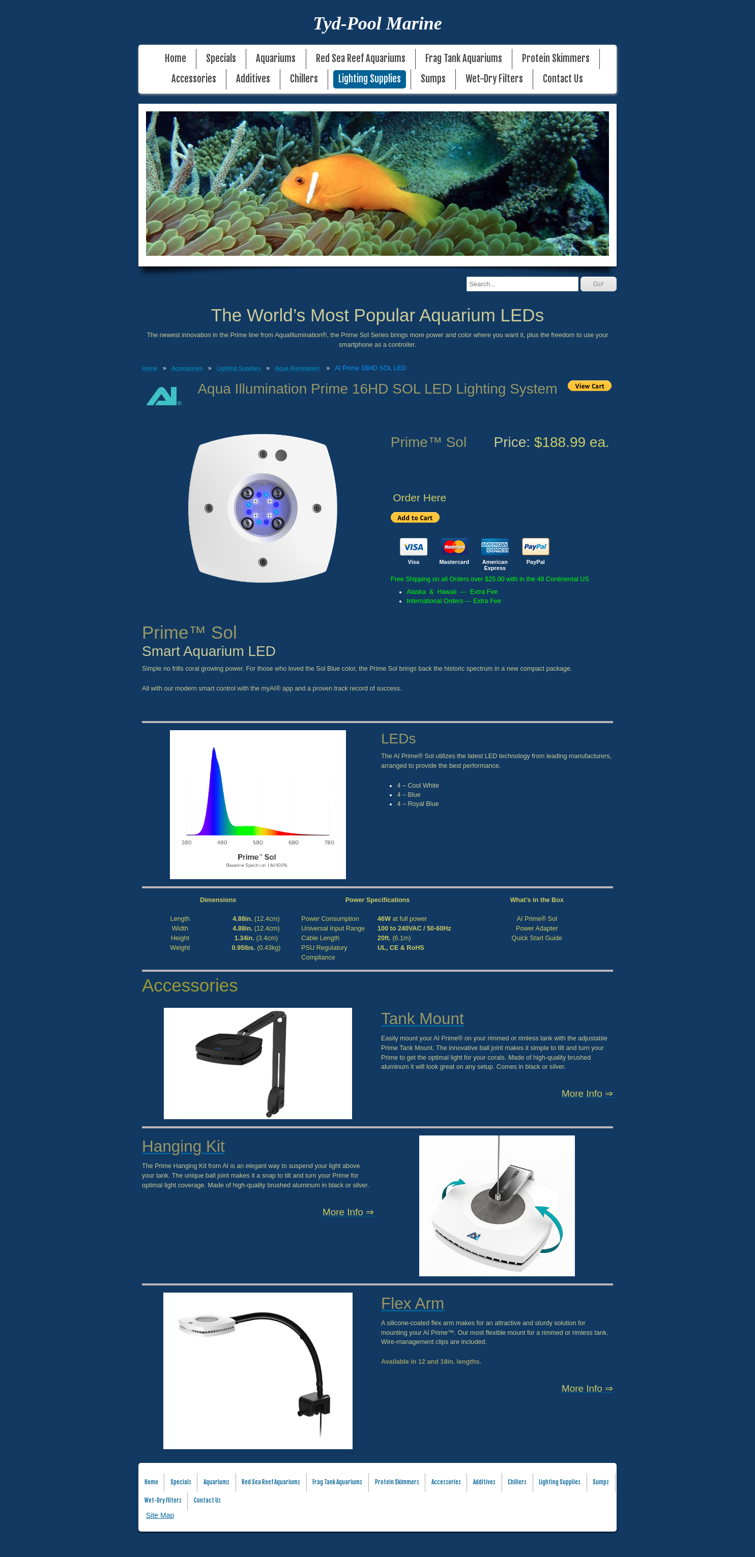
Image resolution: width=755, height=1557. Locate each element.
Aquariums (276, 59)
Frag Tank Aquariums (463, 59)
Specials (221, 59)
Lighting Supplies (369, 79)
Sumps (433, 79)
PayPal (536, 562)
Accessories (193, 79)
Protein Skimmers (556, 59)
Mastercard (454, 562)
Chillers (304, 79)
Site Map (160, 1515)
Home (175, 59)
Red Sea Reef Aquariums (360, 59)
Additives (253, 79)
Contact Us (563, 79)
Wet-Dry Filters (494, 79)
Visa (413, 562)
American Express (495, 565)
